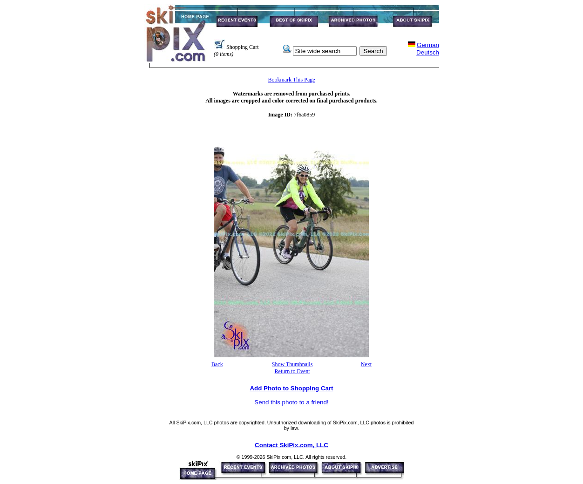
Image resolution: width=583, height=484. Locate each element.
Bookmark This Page (291, 79)
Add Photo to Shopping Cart (291, 388)
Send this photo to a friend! (291, 402)
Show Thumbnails (292, 364)
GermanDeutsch (427, 48)
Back (217, 364)
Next (366, 364)
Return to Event (292, 371)
